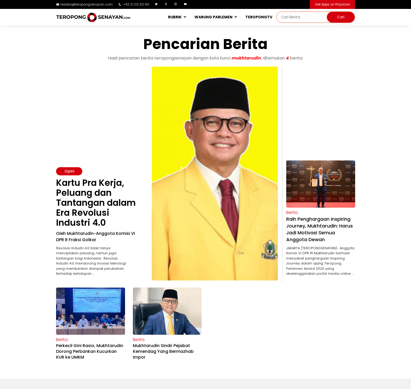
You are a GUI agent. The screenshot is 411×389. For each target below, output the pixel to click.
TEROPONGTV (258, 17)
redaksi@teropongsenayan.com (86, 4)
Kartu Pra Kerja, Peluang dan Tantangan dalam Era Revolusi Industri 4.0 (96, 203)
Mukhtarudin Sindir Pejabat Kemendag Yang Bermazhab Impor (163, 351)
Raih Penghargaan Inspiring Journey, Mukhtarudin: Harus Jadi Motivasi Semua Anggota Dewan (319, 229)
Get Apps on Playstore (332, 4)
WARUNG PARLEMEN (213, 17)
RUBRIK (175, 17)
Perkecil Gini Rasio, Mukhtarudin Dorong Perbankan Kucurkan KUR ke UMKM (89, 351)
